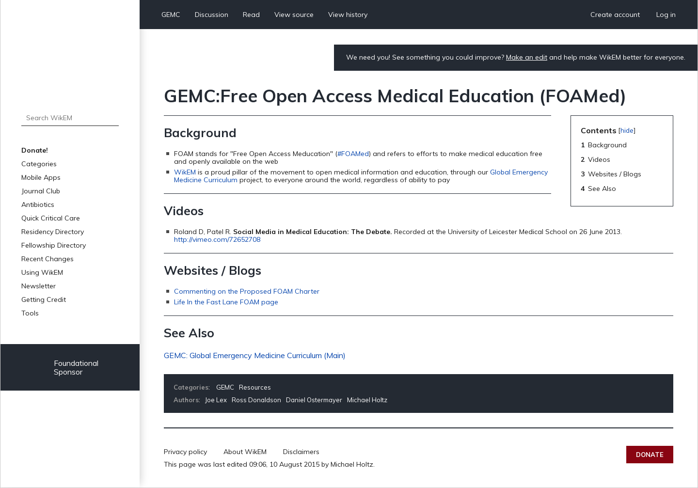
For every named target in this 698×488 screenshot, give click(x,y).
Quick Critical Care (50, 218)
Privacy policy (185, 451)
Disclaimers (301, 451)
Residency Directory (52, 231)
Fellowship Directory (53, 245)
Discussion (211, 14)
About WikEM (245, 451)
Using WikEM (42, 272)
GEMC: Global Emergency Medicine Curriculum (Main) (255, 355)
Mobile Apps (41, 177)
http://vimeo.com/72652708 (217, 239)
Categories (39, 163)
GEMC (170, 14)
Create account (615, 14)
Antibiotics (37, 204)
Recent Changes (47, 258)
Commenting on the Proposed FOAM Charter (246, 291)
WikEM (185, 172)
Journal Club (40, 191)
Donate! (34, 150)
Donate (650, 454)
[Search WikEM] (70, 118)
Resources (255, 387)
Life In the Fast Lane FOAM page (226, 302)
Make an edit (526, 57)
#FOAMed (353, 153)
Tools (30, 313)
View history (347, 14)
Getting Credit (43, 299)
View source (294, 14)
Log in (666, 14)
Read (251, 14)
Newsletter (38, 286)
